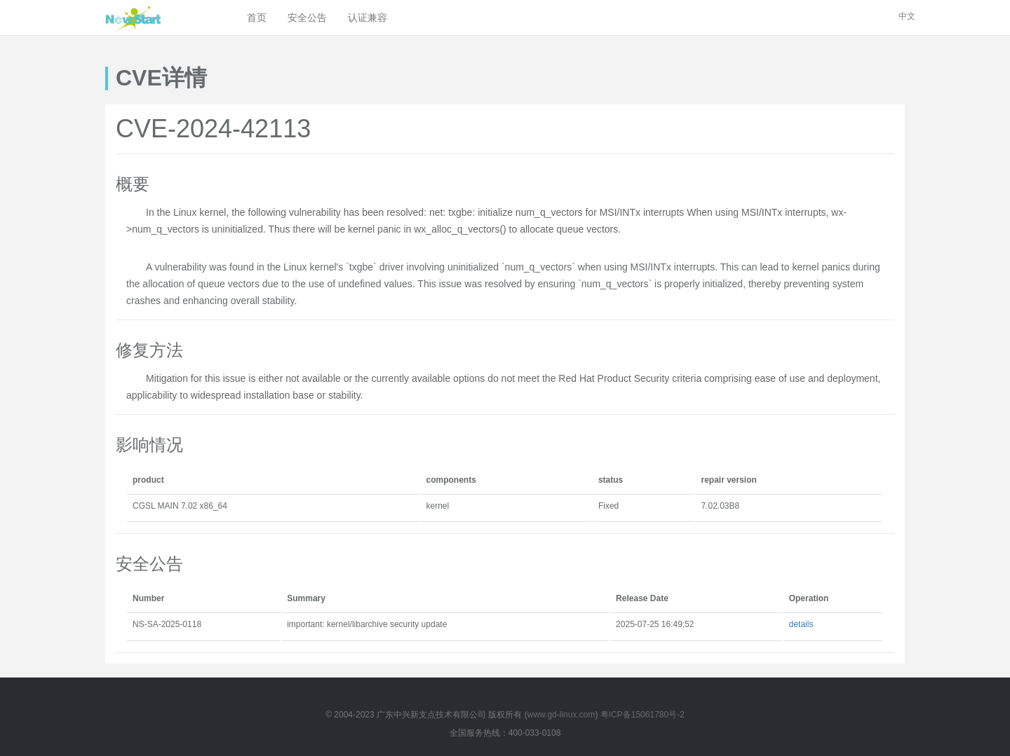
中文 (906, 16)
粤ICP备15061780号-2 (642, 715)
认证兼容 (367, 17)
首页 (257, 17)
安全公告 (307, 17)
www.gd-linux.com (561, 715)
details (801, 624)
